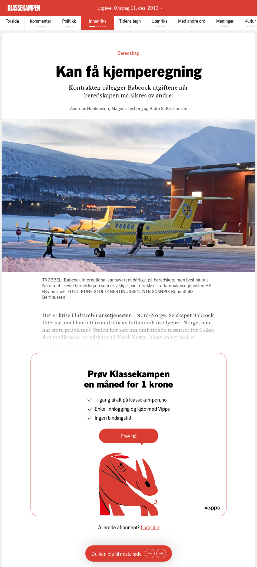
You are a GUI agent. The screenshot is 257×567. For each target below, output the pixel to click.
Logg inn (150, 527)
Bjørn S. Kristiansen (168, 108)
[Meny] (245, 8)
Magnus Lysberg (127, 108)
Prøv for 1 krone (213, 7)
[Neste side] (161, 553)
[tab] (12, 23)
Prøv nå (129, 435)
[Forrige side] (150, 553)
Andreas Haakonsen (89, 108)
